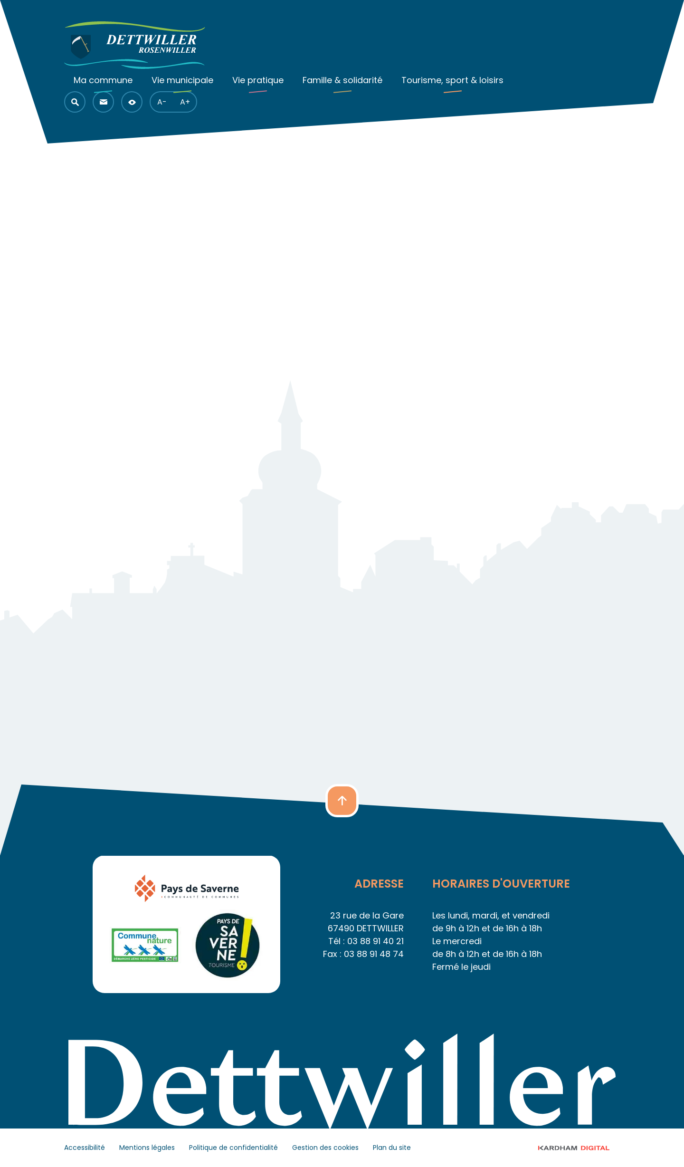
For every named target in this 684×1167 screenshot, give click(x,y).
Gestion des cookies (325, 1147)
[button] (75, 102)
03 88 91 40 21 (375, 941)
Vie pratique (258, 80)
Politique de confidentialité (233, 1147)
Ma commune (103, 80)
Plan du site (392, 1147)
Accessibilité (84, 1147)
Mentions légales (147, 1147)
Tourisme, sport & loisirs (452, 80)
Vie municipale (182, 80)
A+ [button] (185, 101)
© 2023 (582, 1147)
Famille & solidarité (342, 80)
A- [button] (162, 101)
